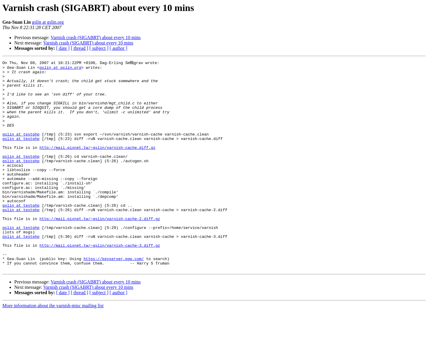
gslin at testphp (21, 148)
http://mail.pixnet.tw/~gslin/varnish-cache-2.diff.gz (100, 250)
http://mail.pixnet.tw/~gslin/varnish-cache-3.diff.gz (100, 282)
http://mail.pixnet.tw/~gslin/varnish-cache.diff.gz (97, 164)
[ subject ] (98, 48)
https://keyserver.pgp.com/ (114, 298)
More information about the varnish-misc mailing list (52, 346)
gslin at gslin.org (48, 22)
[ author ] (119, 48)
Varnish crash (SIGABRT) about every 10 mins (96, 37)
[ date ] (63, 48)
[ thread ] (79, 48)
